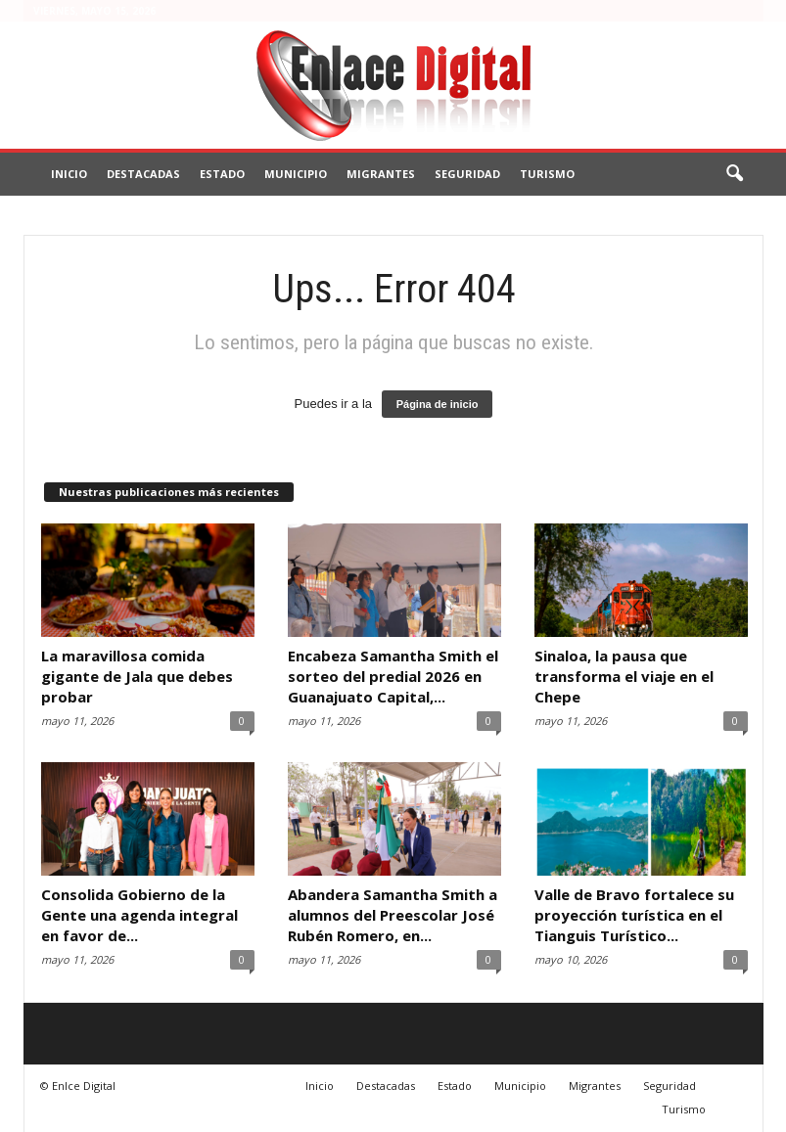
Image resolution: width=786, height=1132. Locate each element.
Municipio (295, 173)
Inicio (69, 173)
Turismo (547, 173)
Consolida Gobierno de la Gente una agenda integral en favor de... (139, 914)
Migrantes (381, 173)
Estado (222, 173)
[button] (734, 174)
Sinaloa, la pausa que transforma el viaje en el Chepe (624, 676)
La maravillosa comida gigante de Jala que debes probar (137, 676)
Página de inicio (437, 404)
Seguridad (467, 173)
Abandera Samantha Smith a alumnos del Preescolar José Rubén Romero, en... (392, 914)
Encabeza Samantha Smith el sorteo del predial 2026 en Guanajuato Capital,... (393, 676)
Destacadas (143, 173)
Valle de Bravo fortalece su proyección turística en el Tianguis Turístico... (634, 914)
